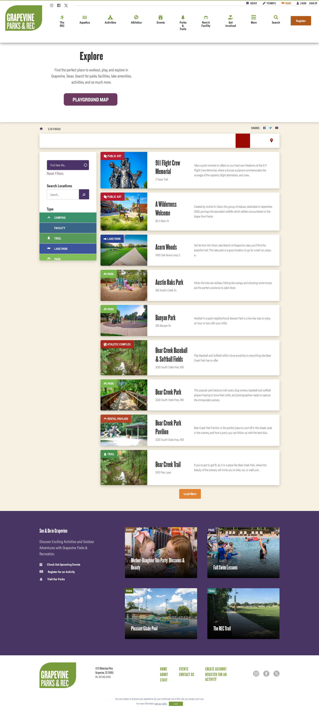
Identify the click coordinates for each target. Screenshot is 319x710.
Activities (110, 20)
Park (54, 259)
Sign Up (313, 3)
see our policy (161, 703)
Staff (164, 679)
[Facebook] (58, 7)
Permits (271, 3)
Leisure (55, 414)
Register (301, 20)
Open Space (58, 342)
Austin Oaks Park (169, 282)
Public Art (57, 310)
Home (163, 668)
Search (276, 20)
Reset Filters (55, 173)
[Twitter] (66, 7)
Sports (55, 396)
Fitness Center (59, 459)
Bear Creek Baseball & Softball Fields (171, 354)
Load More (190, 493)
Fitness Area (59, 373)
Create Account (216, 668)
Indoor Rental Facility (66, 300)
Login (303, 3)
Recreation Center (63, 269)
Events (161, 20)
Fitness (55, 432)
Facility (56, 227)
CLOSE (176, 703)
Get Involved (230, 21)
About (253, 3)
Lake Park (57, 248)
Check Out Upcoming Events (59, 564)
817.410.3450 (105, 677)
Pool (54, 290)
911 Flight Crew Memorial (167, 167)
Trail (54, 238)
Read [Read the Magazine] (288, 3)
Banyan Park (165, 318)
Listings (54, 128)
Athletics (136, 20)
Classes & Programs (63, 450)
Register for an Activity (57, 571)
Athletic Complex (62, 321)
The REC (62, 21)
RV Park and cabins (63, 279)
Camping (56, 217)
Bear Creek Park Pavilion (168, 427)
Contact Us (186, 674)
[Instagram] (51, 7)
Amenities (57, 423)
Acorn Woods (166, 247)
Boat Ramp (57, 362)
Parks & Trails (183, 23)
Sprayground (59, 352)
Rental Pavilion (61, 331)
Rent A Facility (205, 21)
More (254, 20)
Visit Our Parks (52, 579)
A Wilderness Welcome (166, 208)
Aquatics (85, 20)
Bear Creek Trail (168, 464)
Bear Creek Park (168, 392)
